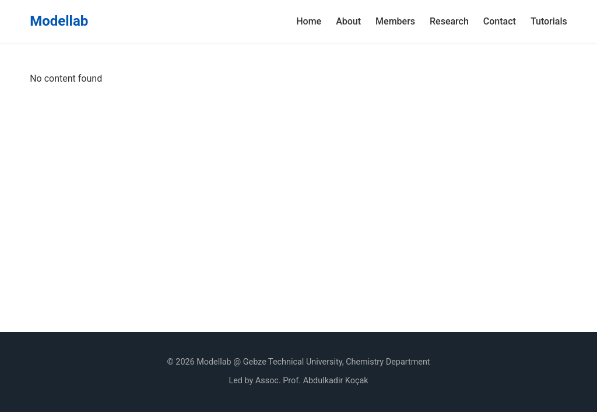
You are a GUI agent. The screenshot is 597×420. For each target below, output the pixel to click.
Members (395, 21)
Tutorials (549, 21)
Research (449, 21)
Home (308, 21)
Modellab (59, 21)
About (348, 21)
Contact (499, 21)
